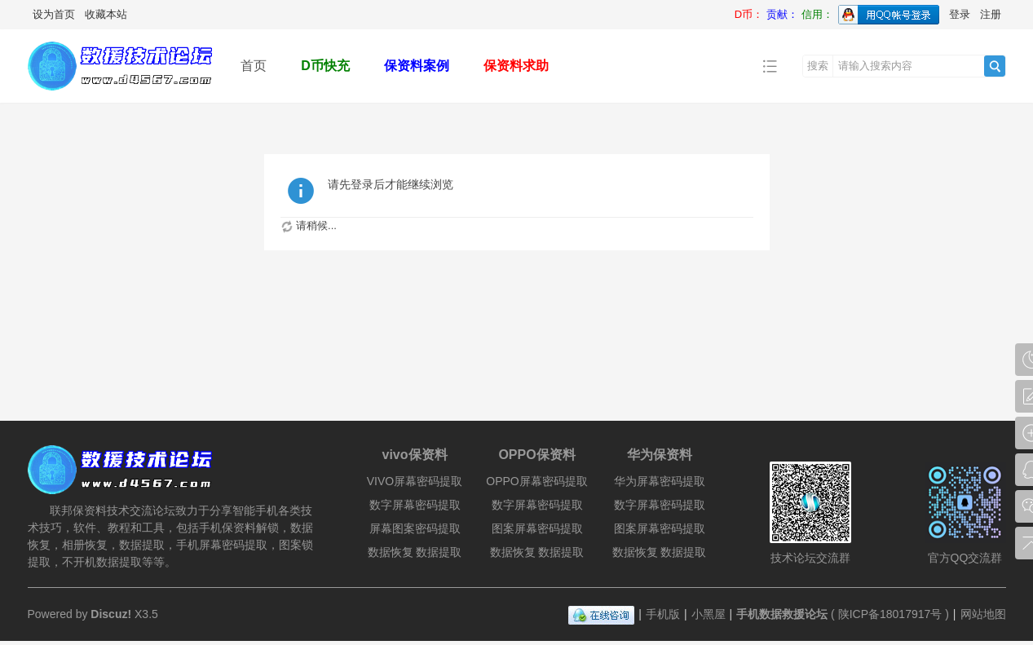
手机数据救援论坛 (782, 614)
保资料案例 (416, 66)
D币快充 (325, 66)
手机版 (663, 614)
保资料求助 (516, 66)
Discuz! (110, 614)
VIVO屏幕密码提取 (414, 481)
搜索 (817, 66)
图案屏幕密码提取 (537, 528)
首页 (254, 66)
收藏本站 (106, 14)
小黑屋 (708, 614)
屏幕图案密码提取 (415, 528)
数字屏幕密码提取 (415, 504)
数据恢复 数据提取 (415, 552)
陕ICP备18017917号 (890, 614)
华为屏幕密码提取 (659, 481)
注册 (990, 14)
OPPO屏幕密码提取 (536, 481)
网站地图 (983, 614)
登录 (959, 14)
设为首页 (54, 14)
